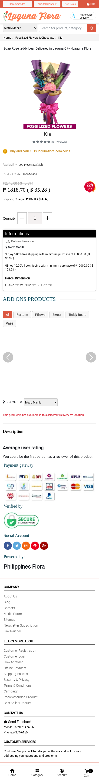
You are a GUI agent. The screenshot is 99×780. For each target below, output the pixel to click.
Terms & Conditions (18, 685)
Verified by (13, 506)
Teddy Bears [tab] (77, 314)
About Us (10, 596)
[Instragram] (26, 546)
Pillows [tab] (40, 314)
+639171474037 (23, 727)
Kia (60, 37)
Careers (9, 608)
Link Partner (12, 631)
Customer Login (15, 656)
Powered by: (14, 556)
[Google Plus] (44, 546)
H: (44, 285)
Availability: (23, 164)
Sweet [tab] (57, 314)
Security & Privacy (17, 679)
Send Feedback (18, 721)
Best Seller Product (47, 4)
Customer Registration (20, 650)
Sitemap (10, 619)
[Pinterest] (35, 546)
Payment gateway (18, 465)
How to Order (13, 662)
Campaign (11, 691)
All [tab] (7, 314)
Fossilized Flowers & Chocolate (34, 37)
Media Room (13, 613)
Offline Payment (15, 668)
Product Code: (20, 174)
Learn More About (19, 641)
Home (7, 37)
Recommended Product (21, 697)
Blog (7, 602)
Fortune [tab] (22, 314)
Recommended (17, 4)
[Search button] (91, 28)
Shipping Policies (16, 673)
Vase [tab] (9, 323)
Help (91, 4)
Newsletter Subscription (21, 625)
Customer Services (20, 741)
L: (12, 285)
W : (28, 285)
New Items (70, 4)
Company (11, 587)
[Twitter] (17, 546)
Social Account (16, 535)
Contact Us (13, 713)
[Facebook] (8, 546)
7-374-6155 (20, 732)
